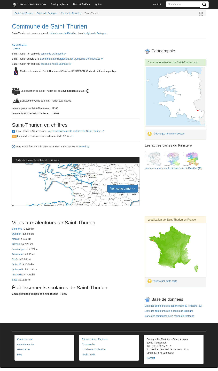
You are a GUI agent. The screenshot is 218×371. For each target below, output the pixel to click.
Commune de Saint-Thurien (49, 26)
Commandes (88, 344)
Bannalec (17, 228)
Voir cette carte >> (122, 188)
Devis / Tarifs (89, 354)
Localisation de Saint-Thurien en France (171, 219)
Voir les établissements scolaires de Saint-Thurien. (76, 131)
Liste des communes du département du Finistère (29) (173, 305)
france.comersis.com (29, 5)
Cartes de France (23, 13)
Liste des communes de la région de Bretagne (169, 311)
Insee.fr (84, 146)
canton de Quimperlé (53, 53)
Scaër (15, 259)
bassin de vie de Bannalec (56, 63)
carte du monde (25, 344)
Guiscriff (16, 264)
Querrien (17, 233)
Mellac (15, 239)
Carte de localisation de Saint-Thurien (170, 62)
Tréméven (17, 254)
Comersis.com (24, 339)
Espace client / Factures (94, 339)
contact (157, 4)
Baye (15, 279)
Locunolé (17, 274)
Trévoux (16, 244)
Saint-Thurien (19, 45)
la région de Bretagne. (95, 33)
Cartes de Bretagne (47, 13)
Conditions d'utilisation (94, 349)
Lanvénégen (19, 249)
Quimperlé (18, 269)
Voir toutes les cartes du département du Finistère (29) (173, 168)
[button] (59, 4)
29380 (16, 48)
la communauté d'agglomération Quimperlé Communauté (71, 58)
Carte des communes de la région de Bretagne (169, 316)
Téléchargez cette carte (162, 281)
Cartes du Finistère (71, 13)
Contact (151, 358)
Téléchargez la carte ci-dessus (166, 133)
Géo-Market (23, 349)
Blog (19, 354)
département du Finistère (63, 33)
